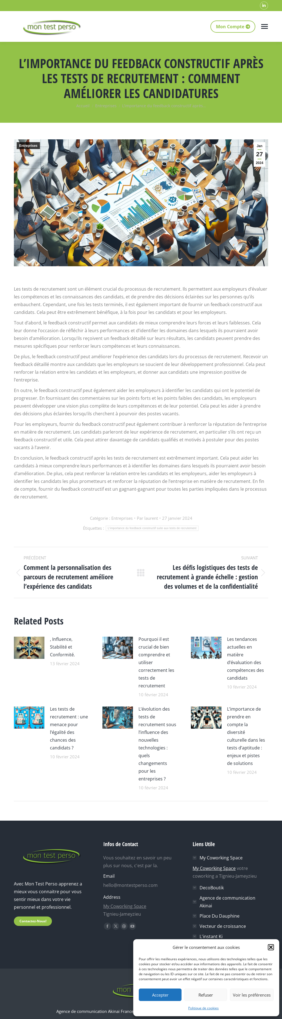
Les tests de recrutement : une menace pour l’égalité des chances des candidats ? (69, 728)
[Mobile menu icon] (264, 26)
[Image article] (29, 647)
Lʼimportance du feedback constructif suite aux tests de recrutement (152, 528)
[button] (271, 947)
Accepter (160, 995)
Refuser (205, 995)
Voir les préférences (252, 995)
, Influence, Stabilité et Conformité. (62, 647)
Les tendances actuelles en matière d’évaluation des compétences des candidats (245, 658)
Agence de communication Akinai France (95, 1011)
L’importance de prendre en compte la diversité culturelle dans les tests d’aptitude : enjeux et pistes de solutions (246, 736)
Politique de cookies (203, 1008)
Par (147, 518)
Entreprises (28, 146)
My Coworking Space (124, 906)
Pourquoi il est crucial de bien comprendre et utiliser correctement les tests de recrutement (156, 662)
